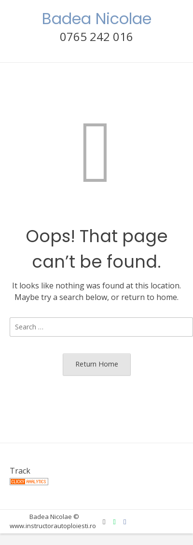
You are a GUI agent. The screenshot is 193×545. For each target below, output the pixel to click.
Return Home (96, 363)
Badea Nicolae (97, 18)
